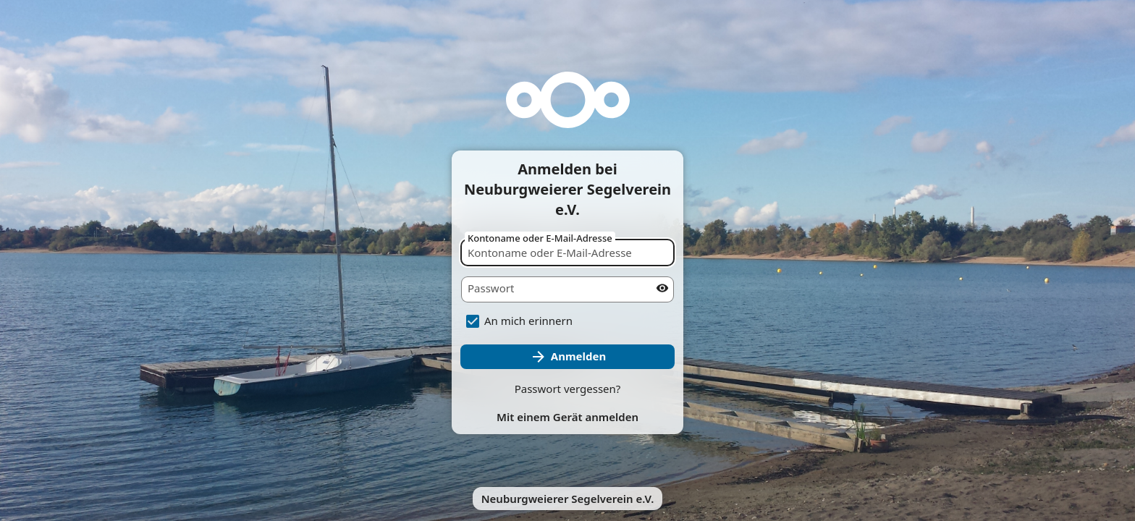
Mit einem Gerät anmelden (567, 417)
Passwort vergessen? (568, 388)
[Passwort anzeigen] (662, 288)
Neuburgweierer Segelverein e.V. (567, 498)
